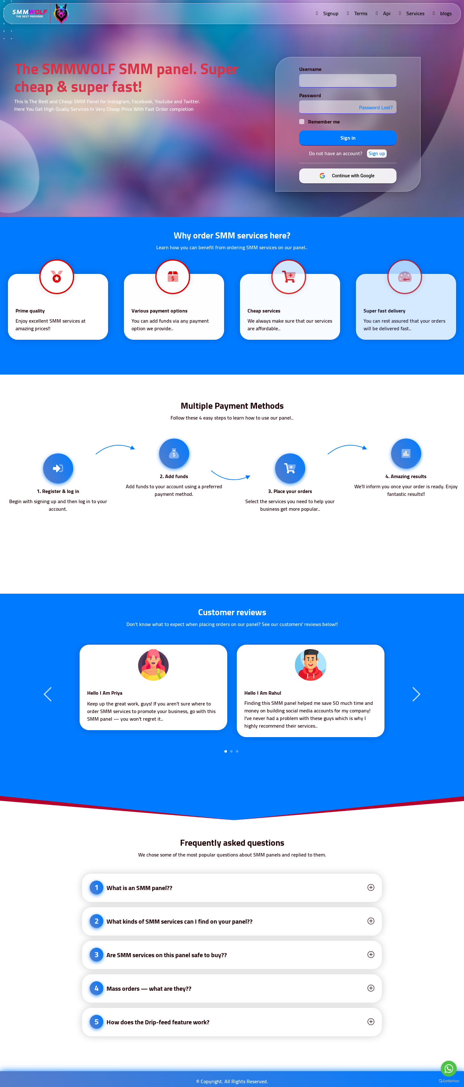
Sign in (348, 137)
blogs (442, 13)
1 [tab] (225, 751)
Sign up (377, 153)
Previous (48, 694)
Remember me (324, 121)
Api (382, 13)
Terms (356, 13)
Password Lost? (376, 107)
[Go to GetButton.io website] (449, 1081)
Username (310, 69)
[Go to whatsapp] (449, 1069)
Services (411, 13)
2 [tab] (231, 751)
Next (415, 694)
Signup (326, 13)
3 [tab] (237, 751)
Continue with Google (352, 175)
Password (310, 95)
